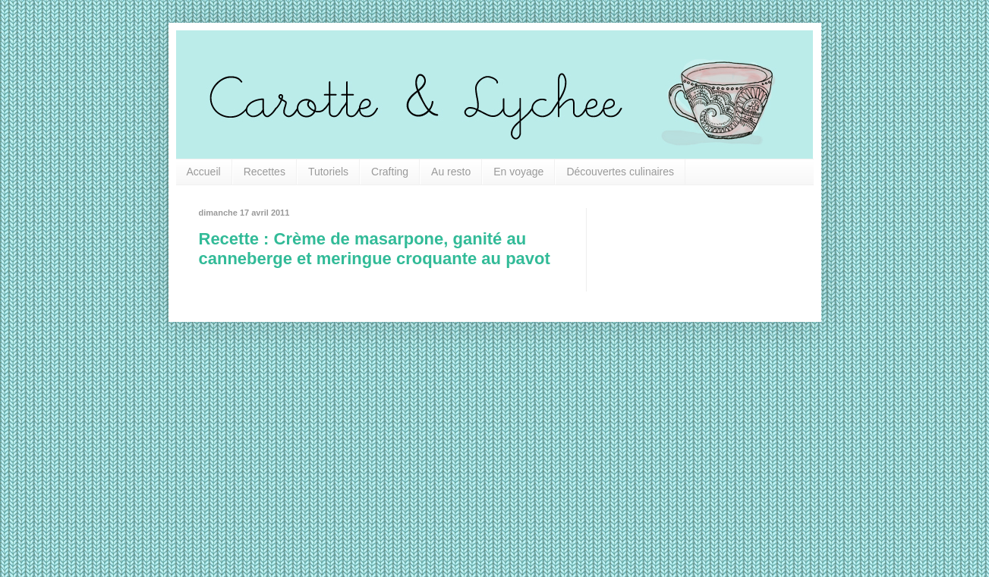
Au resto (451, 172)
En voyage (518, 172)
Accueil (204, 172)
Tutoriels (328, 172)
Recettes (264, 172)
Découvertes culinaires (620, 172)
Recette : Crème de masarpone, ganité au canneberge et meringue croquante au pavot (374, 248)
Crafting (389, 172)
